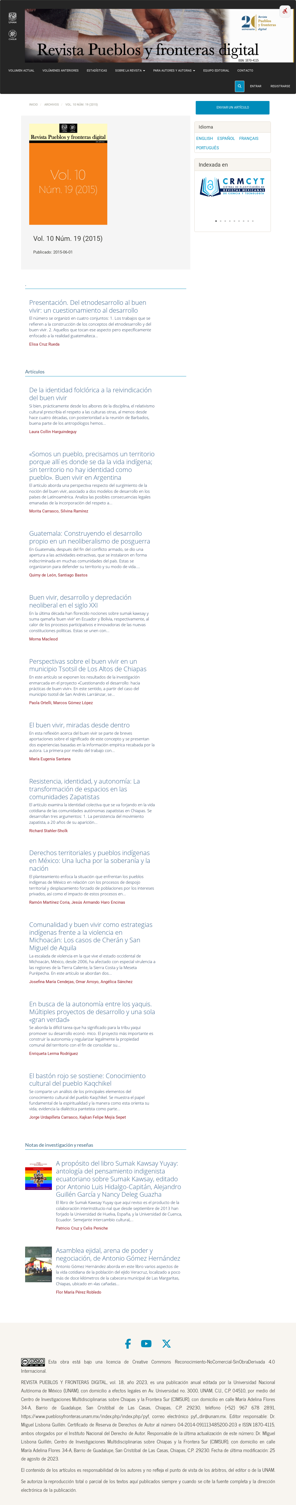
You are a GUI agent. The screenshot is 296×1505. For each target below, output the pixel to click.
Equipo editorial (216, 70)
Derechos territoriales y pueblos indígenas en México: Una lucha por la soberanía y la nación (89, 860)
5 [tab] (234, 221)
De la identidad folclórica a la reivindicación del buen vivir (90, 393)
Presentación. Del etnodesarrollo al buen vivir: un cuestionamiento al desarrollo (87, 306)
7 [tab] (243, 221)
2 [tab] (220, 221)
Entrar (255, 86)
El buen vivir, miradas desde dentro (79, 724)
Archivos (51, 104)
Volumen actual (21, 70)
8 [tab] (248, 221)
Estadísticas (97, 70)
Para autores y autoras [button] (174, 70)
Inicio (33, 104)
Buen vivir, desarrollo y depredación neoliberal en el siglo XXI (80, 601)
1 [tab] (216, 221)
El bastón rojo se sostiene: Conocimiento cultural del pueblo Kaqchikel (87, 1079)
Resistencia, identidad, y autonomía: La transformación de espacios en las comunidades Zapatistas (84, 789)
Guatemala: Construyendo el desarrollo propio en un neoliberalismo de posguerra (89, 537)
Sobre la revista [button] (130, 70)
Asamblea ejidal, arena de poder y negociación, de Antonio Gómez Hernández (118, 1254)
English (204, 138)
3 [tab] (225, 221)
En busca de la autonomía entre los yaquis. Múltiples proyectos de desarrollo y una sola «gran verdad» (92, 1011)
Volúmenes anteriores (60, 70)
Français (248, 138)
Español (226, 138)
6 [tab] (239, 221)
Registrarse (280, 86)
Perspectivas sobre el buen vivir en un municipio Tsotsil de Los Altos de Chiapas (88, 665)
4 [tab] (229, 221)
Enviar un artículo (233, 107)
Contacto (245, 70)
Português (207, 148)
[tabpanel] (233, 190)
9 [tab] (252, 221)
